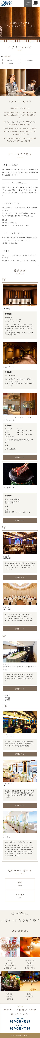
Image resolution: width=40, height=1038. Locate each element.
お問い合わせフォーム (20, 1035)
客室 (20, 884)
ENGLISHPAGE (28, 3)
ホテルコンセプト (11, 60)
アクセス (20, 896)
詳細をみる (20, 457)
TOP (2, 56)
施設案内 (11, 63)
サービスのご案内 (29, 60)
